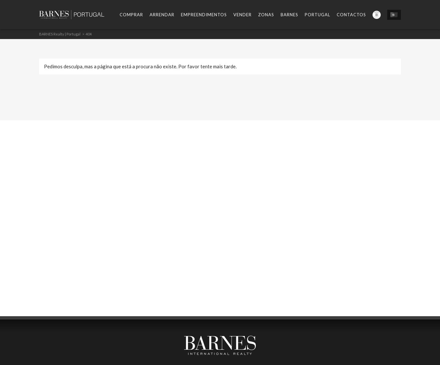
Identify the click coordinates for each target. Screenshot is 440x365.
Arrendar (162, 14)
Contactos (351, 14)
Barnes (289, 14)
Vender (242, 14)
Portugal (317, 14)
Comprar (131, 14)
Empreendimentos (204, 14)
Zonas (266, 14)
